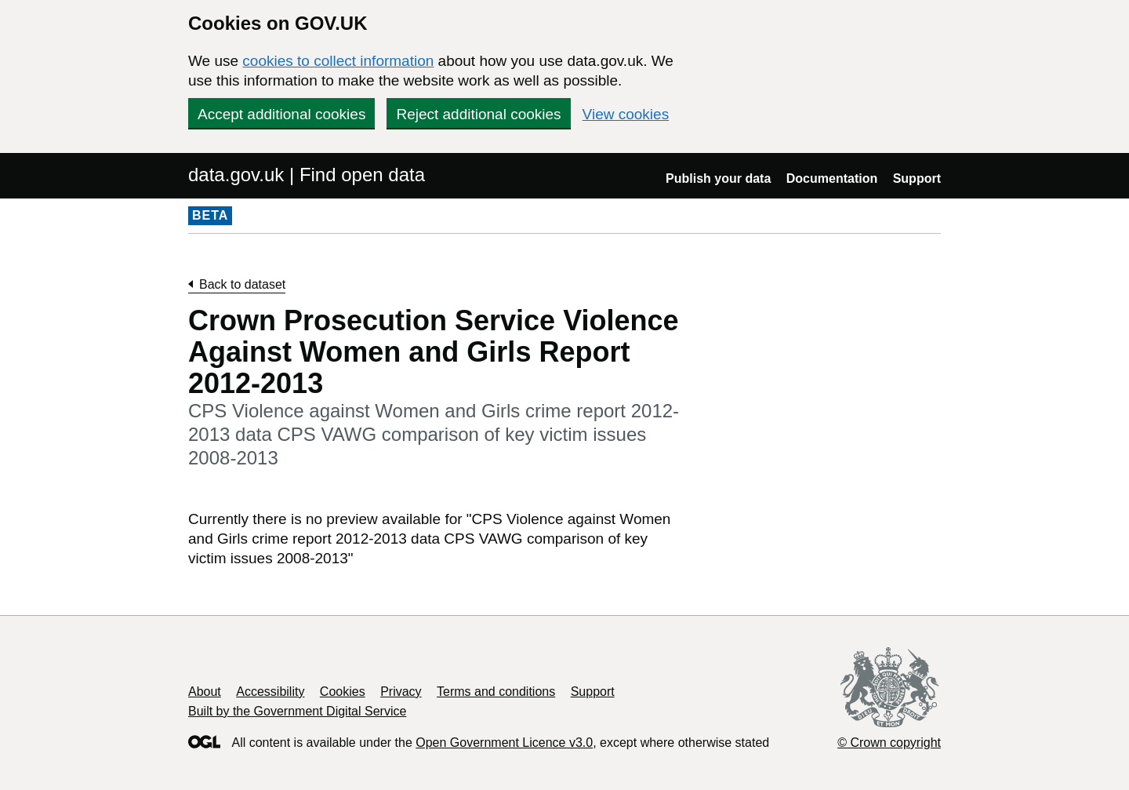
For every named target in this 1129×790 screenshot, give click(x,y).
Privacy (400, 691)
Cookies (342, 691)
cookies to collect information (338, 61)
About (204, 691)
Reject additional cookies (478, 114)
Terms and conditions (496, 691)
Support (917, 178)
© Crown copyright (889, 742)
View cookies (626, 114)
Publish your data (718, 178)
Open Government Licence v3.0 (504, 742)
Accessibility (270, 691)
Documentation (831, 178)
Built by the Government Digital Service (297, 711)
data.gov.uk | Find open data (306, 174)
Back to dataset (242, 284)
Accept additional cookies (281, 114)
